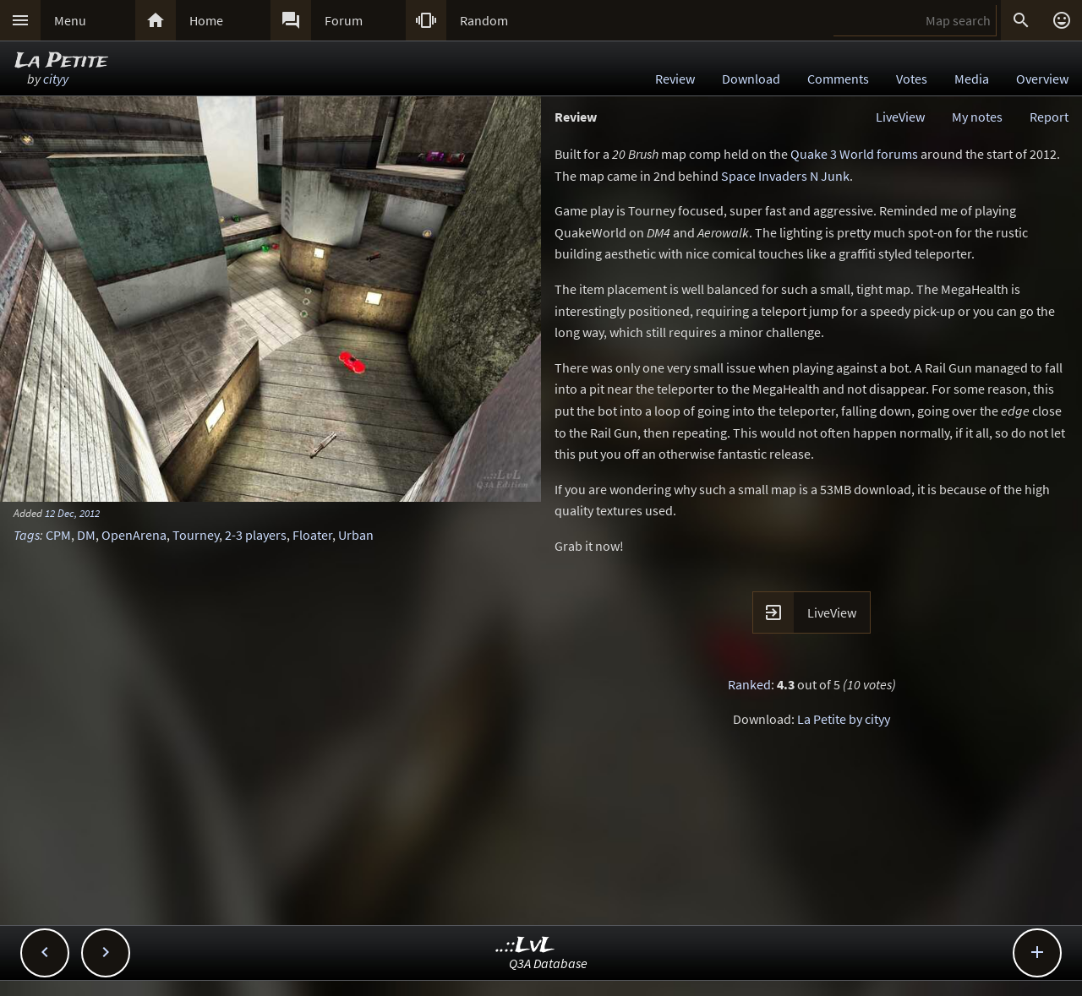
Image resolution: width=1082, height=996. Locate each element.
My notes (977, 116)
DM (86, 534)
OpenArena (134, 534)
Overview (1042, 78)
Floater (312, 534)
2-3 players (256, 534)
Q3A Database (548, 963)
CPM (58, 534)
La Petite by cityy (843, 718)
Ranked (749, 684)
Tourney (195, 534)
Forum (344, 20)
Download (751, 78)
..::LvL (525, 946)
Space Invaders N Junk (785, 175)
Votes (911, 78)
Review (675, 78)
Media (971, 78)
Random (484, 20)
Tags (27, 534)
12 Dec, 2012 (72, 513)
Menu (70, 20)
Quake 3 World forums (854, 153)
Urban (356, 534)
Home (206, 20)
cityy (55, 78)
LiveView (900, 116)
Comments (838, 78)
